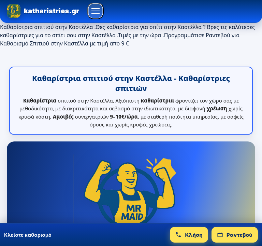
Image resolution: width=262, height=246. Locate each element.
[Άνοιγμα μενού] (95, 11)
